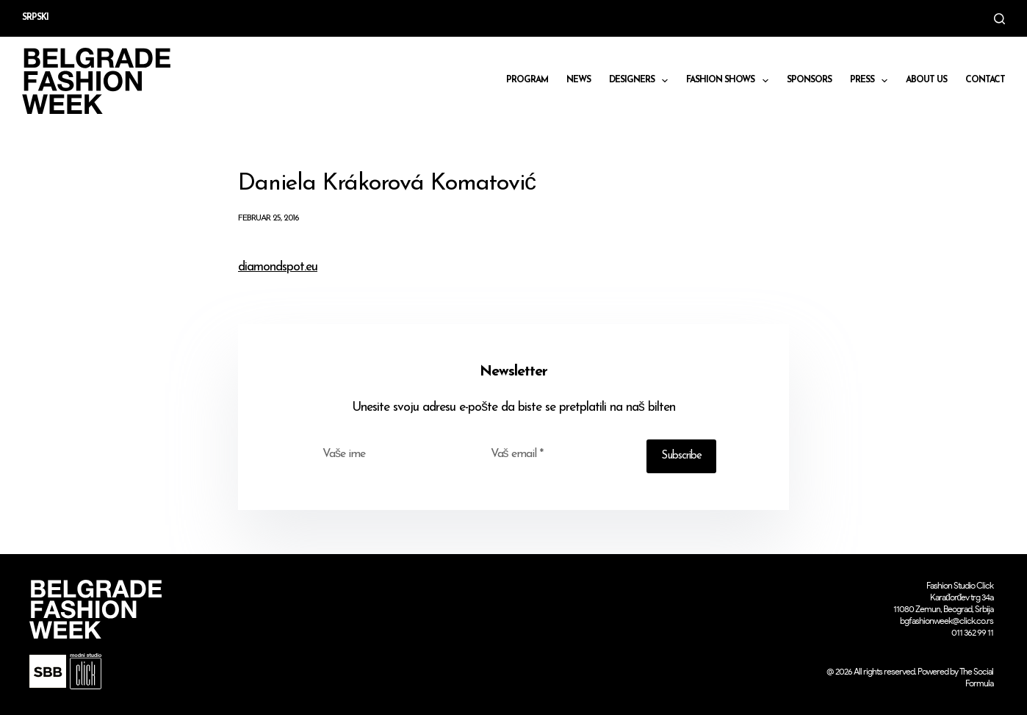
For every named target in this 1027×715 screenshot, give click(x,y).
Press (871, 81)
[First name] (391, 454)
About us (926, 80)
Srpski (35, 17)
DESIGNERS (641, 81)
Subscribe (681, 455)
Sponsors (809, 80)
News (578, 80)
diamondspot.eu (277, 267)
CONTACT (985, 80)
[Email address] (559, 454)
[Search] (999, 18)
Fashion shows (730, 81)
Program (527, 80)
